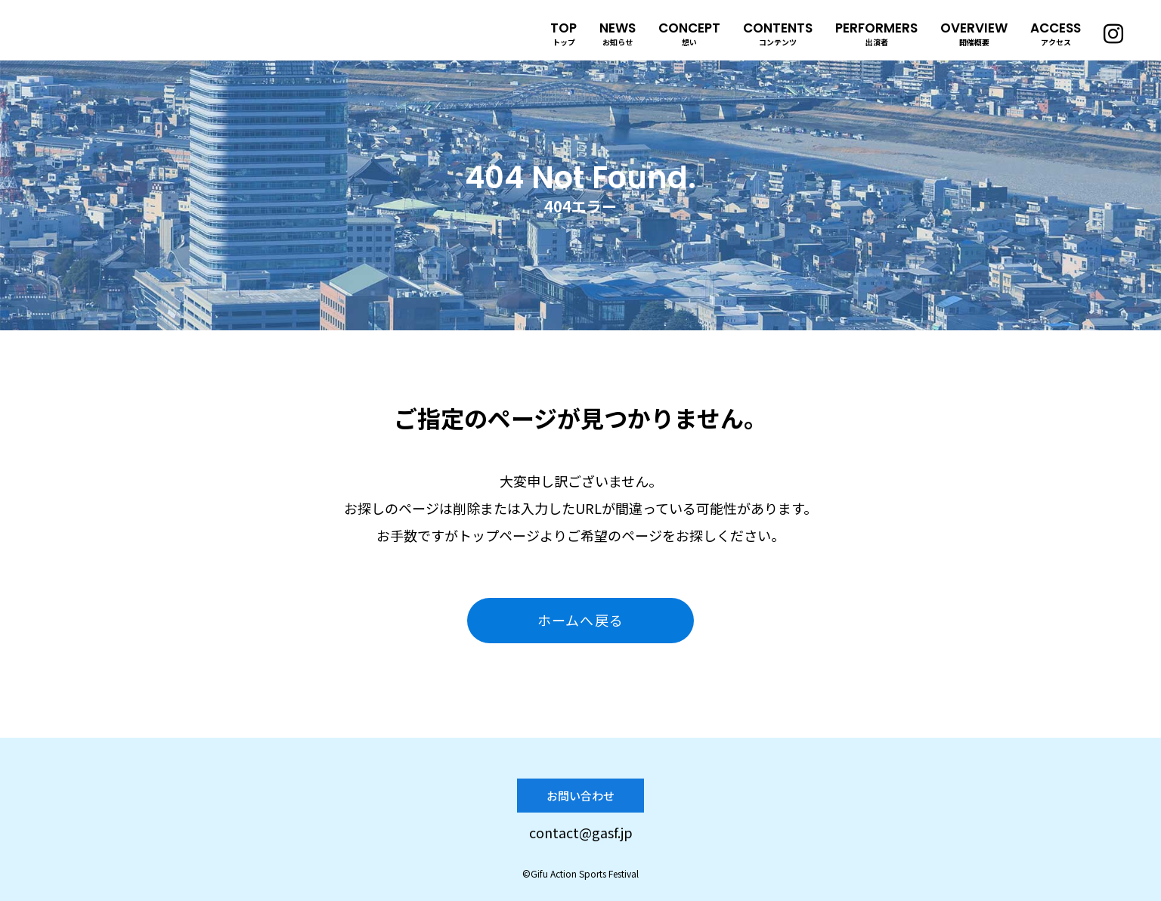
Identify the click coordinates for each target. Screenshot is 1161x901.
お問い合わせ (580, 795)
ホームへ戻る (580, 620)
